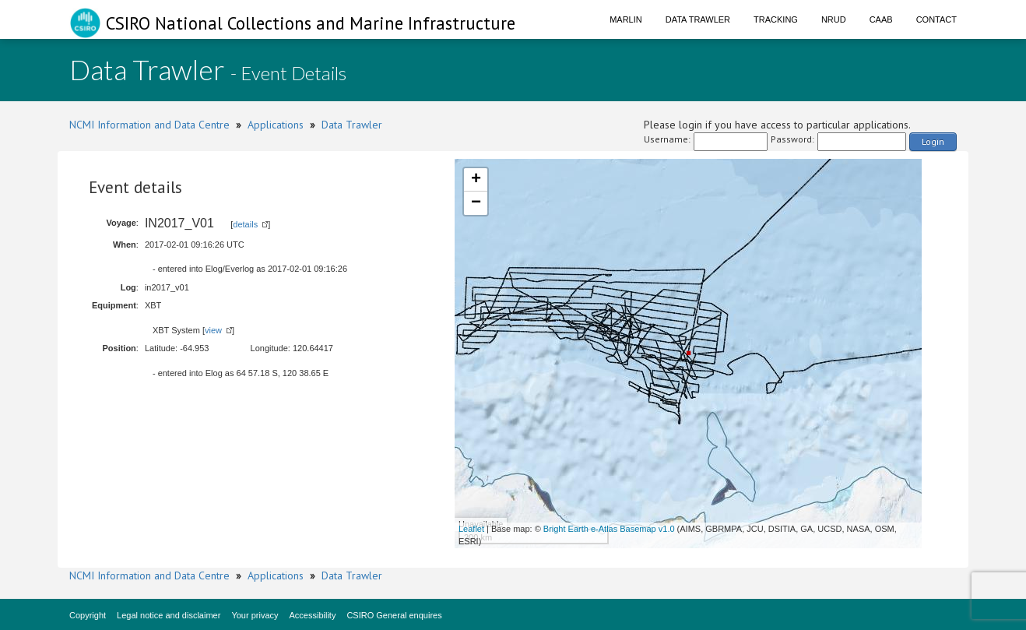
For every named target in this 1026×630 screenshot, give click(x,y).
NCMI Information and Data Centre (149, 125)
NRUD (833, 19)
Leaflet (471, 528)
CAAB (881, 19)
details (245, 224)
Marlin (626, 19)
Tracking (776, 19)
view (213, 330)
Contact (936, 19)
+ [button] (476, 180)
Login (933, 141)
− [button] (476, 203)
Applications (276, 125)
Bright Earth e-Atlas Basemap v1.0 (609, 528)
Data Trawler (698, 19)
